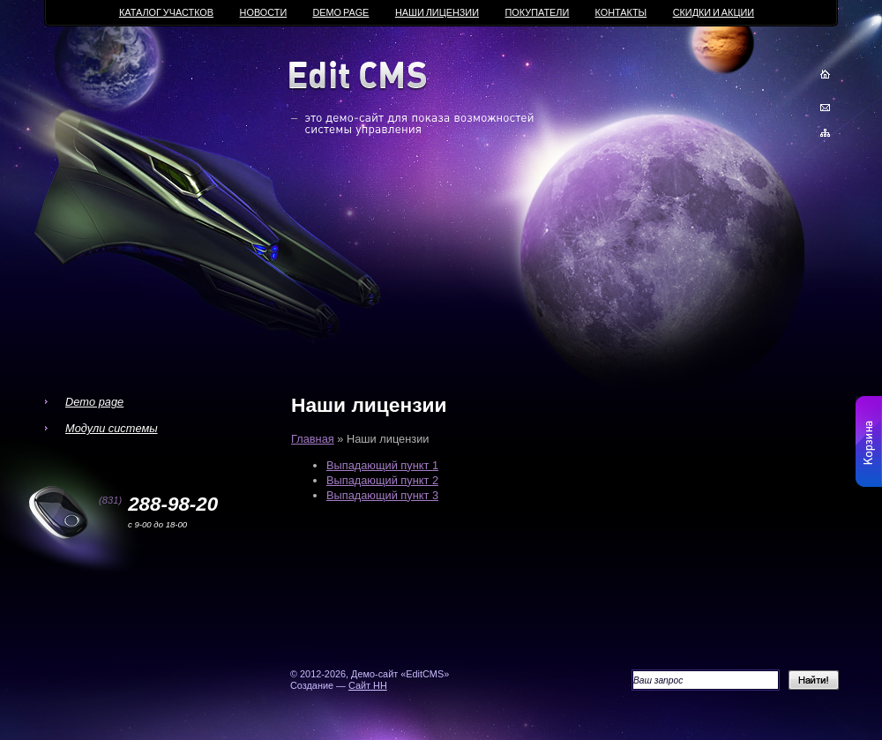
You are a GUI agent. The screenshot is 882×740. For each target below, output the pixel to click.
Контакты (621, 12)
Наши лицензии (437, 12)
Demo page (94, 401)
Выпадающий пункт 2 (382, 480)
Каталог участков (166, 12)
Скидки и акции (713, 12)
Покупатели (537, 12)
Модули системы (111, 428)
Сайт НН (367, 685)
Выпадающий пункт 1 (382, 465)
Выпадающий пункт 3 (382, 495)
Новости (264, 12)
